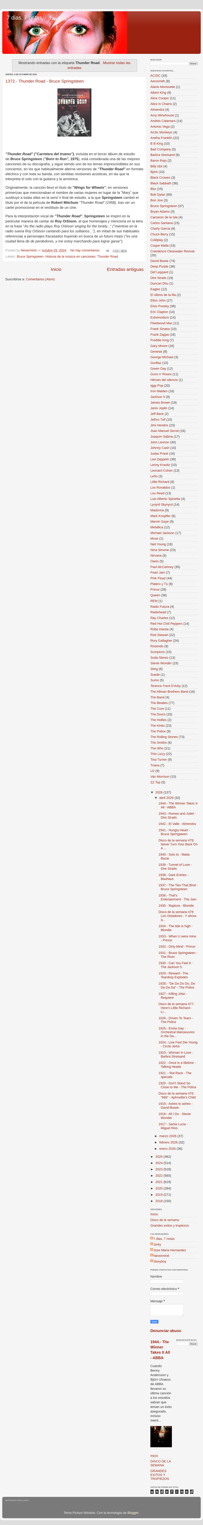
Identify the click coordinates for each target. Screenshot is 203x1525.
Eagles (155, 289)
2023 (159, 1169)
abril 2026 (166, 798)
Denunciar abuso (165, 1331)
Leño (154, 476)
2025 (159, 1156)
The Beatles (159, 703)
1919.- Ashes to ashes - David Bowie (175, 1105)
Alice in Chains (161, 104)
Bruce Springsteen (30, 256)
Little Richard (159, 482)
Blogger (132, 1513)
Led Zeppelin (159, 459)
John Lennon (159, 442)
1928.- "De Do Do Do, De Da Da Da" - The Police (176, 985)
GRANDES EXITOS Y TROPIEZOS (159, 1475)
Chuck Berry (159, 234)
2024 (159, 1163)
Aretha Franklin (161, 138)
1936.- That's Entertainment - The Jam (177, 897)
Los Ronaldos (160, 487)
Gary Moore (159, 346)
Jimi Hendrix (159, 425)
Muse (154, 538)
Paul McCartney (162, 567)
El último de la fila (163, 295)
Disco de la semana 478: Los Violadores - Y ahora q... (177, 916)
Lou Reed (157, 493)
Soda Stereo (159, 657)
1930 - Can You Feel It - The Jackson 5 (175, 965)
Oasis (154, 561)
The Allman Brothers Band (169, 691)
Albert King (158, 92)
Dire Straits (158, 278)
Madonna (157, 510)
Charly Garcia (160, 228)
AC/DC (155, 75)
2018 (159, 1201)
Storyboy (159, 1261)
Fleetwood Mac (161, 323)
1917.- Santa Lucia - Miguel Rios (173, 1126)
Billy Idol (156, 166)
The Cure (157, 708)
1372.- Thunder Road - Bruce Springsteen (44, 81)
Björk (154, 172)
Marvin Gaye (159, 521)
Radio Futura (159, 606)
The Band (157, 697)
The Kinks (157, 725)
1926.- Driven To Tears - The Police (175, 1020)
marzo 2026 (168, 1136)
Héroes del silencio (164, 380)
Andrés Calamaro (163, 121)
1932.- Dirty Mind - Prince (176, 946)
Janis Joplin (158, 408)
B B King (156, 143)
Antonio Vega (160, 126)
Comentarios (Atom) (40, 279)
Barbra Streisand (162, 155)
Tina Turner (158, 759)
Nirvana (155, 555)
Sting (154, 669)
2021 (159, 1182)
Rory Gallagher (161, 640)
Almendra (157, 109)
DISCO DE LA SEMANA (160, 1463)
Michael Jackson (162, 533)
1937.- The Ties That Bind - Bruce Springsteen (178, 887)
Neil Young (158, 544)
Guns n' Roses (161, 374)
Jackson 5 (157, 397)
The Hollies (158, 720)
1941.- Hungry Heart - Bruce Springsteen (174, 832)
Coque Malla (159, 245)
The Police (158, 731)
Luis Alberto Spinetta (165, 499)
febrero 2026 (168, 1142)
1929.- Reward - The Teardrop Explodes (173, 975)
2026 (159, 792)
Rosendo (156, 646)
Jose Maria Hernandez (169, 1250)
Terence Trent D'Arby (165, 686)
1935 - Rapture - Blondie (176, 905)
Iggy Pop (156, 385)
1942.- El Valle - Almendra (177, 824)
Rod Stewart (159, 635)
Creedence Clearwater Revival (172, 251)
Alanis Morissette (162, 87)
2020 (159, 1188)
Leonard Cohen (161, 470)
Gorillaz (155, 363)
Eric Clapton (159, 312)
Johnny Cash (159, 448)
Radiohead (158, 612)
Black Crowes (160, 177)
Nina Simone (159, 550)
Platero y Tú (159, 584)
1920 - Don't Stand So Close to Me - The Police (177, 1085)
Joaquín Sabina (161, 436)
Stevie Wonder (161, 663)
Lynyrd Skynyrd (161, 504)
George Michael (161, 357)
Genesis (156, 351)
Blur (153, 189)
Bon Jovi (156, 200)
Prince (155, 589)
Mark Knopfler (160, 516)
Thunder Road (107, 256)
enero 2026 (168, 1149)
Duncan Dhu (159, 283)
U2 (152, 771)
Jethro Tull (157, 419)
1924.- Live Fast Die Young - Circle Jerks (177, 1044)
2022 (159, 1175)
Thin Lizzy (157, 754)
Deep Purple (159, 266)
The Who (157, 748)
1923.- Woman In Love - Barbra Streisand (175, 1054)
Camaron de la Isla (164, 217)
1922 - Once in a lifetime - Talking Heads (177, 1065)
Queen (155, 595)
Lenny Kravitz (160, 465)
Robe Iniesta (159, 629)
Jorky (157, 1244)
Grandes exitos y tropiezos (169, 1225)
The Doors (158, 714)
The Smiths (158, 742)
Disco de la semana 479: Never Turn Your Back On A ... (178, 844)
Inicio (56, 269)
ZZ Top (155, 782)
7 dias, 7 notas (24, 18)
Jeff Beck (157, 414)
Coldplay (156, 240)
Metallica (156, 527)
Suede (155, 674)
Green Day (158, 368)
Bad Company (160, 149)
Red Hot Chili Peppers (166, 623)
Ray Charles (159, 618)
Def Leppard (159, 272)
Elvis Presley (159, 306)
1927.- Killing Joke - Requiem (172, 996)
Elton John (158, 300)
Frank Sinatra (160, 329)
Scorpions (157, 652)
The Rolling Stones (164, 737)
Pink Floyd (158, 578)
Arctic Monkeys (161, 132)
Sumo (154, 680)
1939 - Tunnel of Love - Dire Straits (175, 866)
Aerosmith (157, 81)
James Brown (160, 402)
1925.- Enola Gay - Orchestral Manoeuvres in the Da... (176, 1032)
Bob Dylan (157, 194)
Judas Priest (159, 453)
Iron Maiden (159, 391)
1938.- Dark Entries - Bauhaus (173, 877)
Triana (154, 765)
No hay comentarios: (85, 250)
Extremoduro (159, 317)
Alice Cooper (159, 98)
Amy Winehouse (162, 115)
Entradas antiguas (125, 269)
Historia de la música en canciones (70, 256)
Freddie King (159, 340)
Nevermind (161, 1256)
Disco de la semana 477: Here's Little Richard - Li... (176, 1008)
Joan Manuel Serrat (164, 431)
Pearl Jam (157, 572)
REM (154, 601)
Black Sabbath (160, 183)
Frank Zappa (159, 334)
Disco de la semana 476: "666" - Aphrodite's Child (177, 1095)
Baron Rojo (158, 160)
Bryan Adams (160, 211)
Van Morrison (159, 776)
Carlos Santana (161, 223)
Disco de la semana (164, 1220)
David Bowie (159, 261)
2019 (159, 1195)
